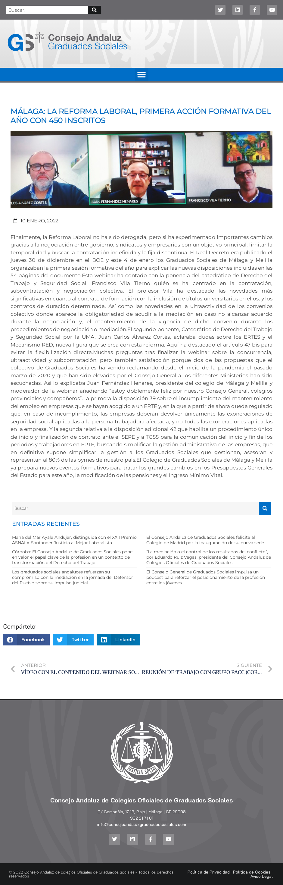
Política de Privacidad (209, 872)
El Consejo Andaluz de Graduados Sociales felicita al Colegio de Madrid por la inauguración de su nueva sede (205, 540)
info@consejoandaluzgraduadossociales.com (141, 824)
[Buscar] (94, 10)
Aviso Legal (261, 876)
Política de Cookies (252, 872)
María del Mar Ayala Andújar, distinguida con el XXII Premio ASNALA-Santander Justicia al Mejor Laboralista (74, 540)
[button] (141, 74)
